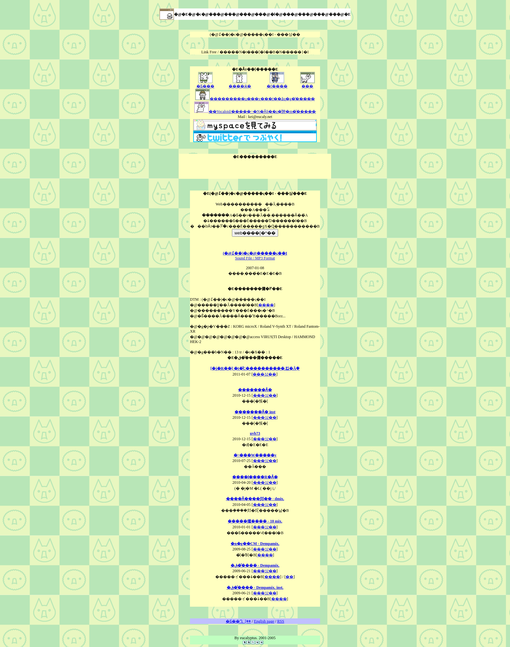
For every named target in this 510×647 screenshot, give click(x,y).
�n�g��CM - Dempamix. (255, 543)
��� (307, 84)
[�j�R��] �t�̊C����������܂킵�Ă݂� (255, 368)
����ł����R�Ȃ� (255, 477)
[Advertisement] (255, 169)
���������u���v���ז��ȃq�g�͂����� (255, 99)
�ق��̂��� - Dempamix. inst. (255, 587)
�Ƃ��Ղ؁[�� (238, 621)
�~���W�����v (255, 455)
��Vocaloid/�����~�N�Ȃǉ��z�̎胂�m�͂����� (255, 111)
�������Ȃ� (255, 390)
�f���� (277, 84)
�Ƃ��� (205, 84)
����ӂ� (240, 84)
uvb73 (255, 433)
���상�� (264, 374)
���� (266, 305)
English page (264, 621)
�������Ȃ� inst (255, 412)
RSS (280, 621)
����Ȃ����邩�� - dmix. (255, 498)
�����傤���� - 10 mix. (255, 521)
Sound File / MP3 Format (255, 255)
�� (289, 576)
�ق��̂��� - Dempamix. (255, 565)
